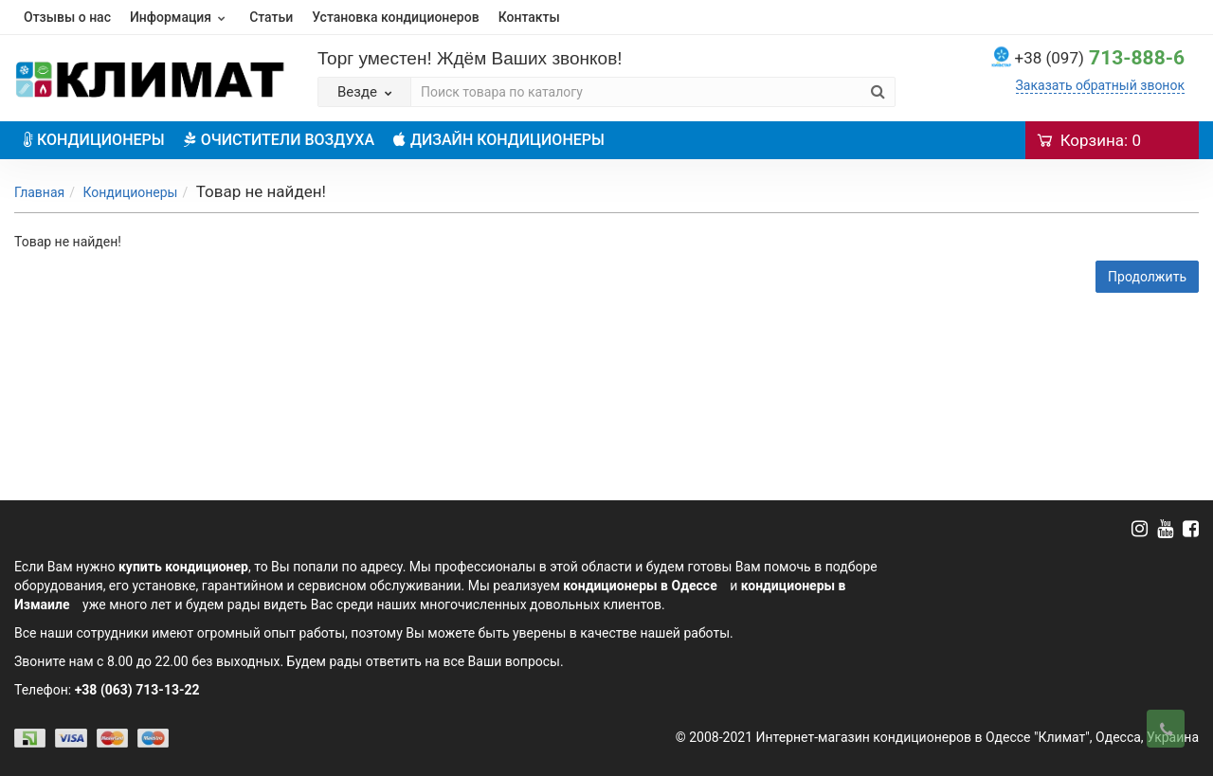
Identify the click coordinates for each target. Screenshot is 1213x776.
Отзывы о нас (67, 17)
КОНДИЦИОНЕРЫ (94, 140)
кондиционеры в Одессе (639, 585)
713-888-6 (1100, 57)
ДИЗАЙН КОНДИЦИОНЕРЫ (499, 140)
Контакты (529, 17)
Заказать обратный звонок (1100, 85)
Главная (39, 192)
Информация (180, 17)
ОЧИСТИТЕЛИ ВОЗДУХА (279, 140)
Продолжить (1147, 276)
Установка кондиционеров (395, 17)
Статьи (271, 17)
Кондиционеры (129, 192)
